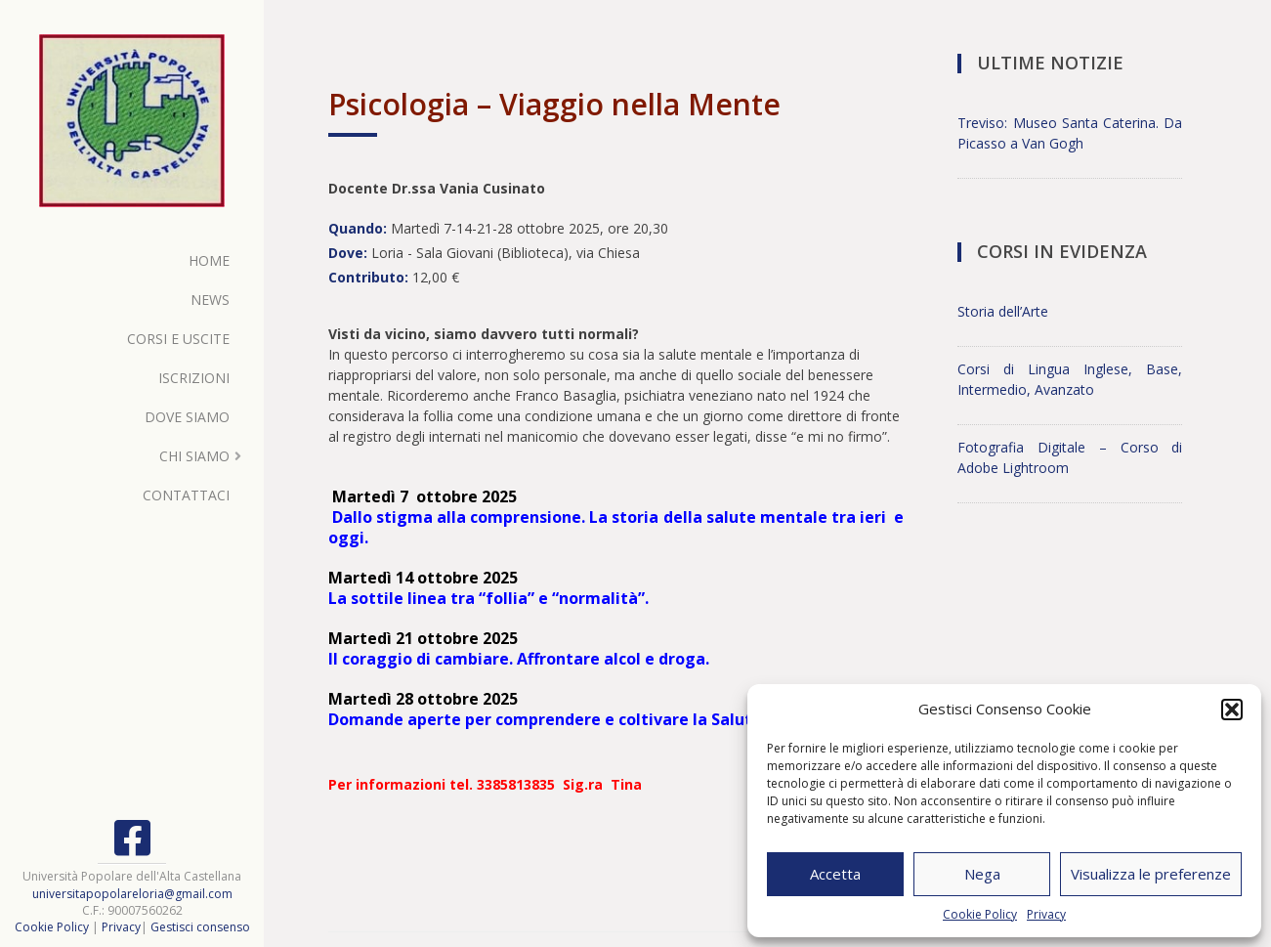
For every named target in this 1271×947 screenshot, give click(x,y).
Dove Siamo (187, 417)
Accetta (835, 873)
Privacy (1046, 914)
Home (209, 260)
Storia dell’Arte (1002, 311)
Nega (982, 873)
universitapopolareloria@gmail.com (132, 893)
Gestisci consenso (200, 927)
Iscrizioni (194, 377)
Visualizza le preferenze (1151, 873)
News (210, 299)
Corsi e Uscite (178, 338)
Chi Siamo (194, 456)
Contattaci (186, 495)
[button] (1232, 709)
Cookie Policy (980, 914)
